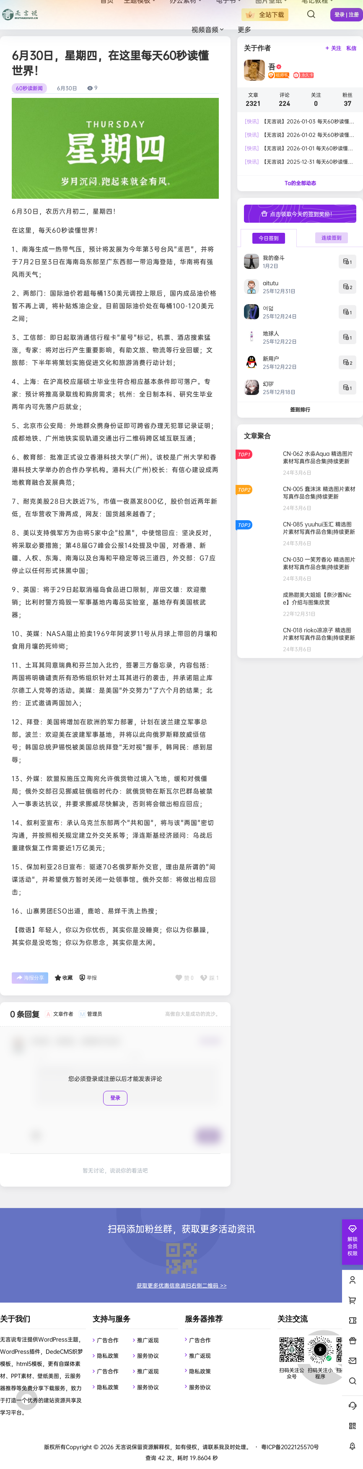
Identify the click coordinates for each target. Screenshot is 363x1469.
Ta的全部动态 (300, 183)
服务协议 (148, 1355)
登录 (115, 1098)
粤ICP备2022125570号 (290, 1447)
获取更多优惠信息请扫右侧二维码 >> (182, 1285)
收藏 (63, 977)
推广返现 (148, 1340)
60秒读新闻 (29, 88)
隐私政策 (108, 1355)
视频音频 (208, 29)
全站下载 (265, 14)
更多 (244, 29)
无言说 (123, 1447)
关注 (333, 48)
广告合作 (108, 1340)
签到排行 (300, 409)
